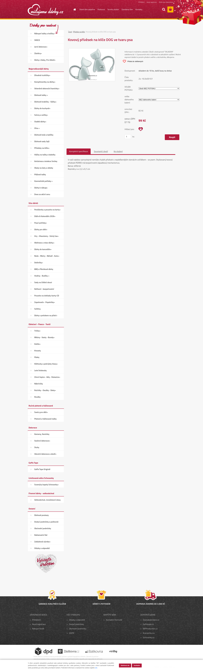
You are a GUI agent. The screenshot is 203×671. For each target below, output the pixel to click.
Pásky (36, 357)
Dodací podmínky (76, 624)
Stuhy (36, 447)
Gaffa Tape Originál (42, 469)
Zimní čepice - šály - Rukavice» (47, 377)
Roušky (37, 396)
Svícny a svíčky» (41, 114)
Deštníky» (38, 262)
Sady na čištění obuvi (43, 282)
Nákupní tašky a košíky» (44, 33)
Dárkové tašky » (41, 95)
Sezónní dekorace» (42, 440)
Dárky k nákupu (40, 187)
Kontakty (138, 9)
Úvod (70, 31)
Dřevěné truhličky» (42, 75)
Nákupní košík (38, 628)
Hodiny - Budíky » (41, 275)
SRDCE (37, 40)
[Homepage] (73, 9)
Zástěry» (38, 53)
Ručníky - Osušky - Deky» (45, 390)
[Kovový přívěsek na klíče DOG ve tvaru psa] (92, 49)
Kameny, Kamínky (41, 434)
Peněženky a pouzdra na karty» (47, 209)
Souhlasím (137, 665)
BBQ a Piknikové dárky (43, 269)
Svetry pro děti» (41, 412)
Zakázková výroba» (42, 541)
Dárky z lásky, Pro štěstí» (45, 59)
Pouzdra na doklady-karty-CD (46, 295)
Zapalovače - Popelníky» (44, 302)
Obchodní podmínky (42, 528)
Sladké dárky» (40, 121)
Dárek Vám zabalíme (87, 9)
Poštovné (101, 9)
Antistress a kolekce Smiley (45, 161)
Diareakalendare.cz (151, 619)
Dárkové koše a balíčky (43, 134)
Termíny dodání (113, 9)
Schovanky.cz (148, 637)
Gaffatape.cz (148, 624)
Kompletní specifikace (78, 151)
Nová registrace (151, 2)
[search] (164, 9)
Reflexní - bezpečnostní (44, 289)
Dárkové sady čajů (41, 141)
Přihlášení (141, 2)
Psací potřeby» (40, 222)
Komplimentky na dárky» (44, 81)
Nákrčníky (38, 383)
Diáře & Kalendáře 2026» (44, 216)
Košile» (37, 344)
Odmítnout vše (125, 665)
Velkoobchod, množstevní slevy (47, 499)
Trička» (37, 330)
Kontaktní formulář (114, 619)
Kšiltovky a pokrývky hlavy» (46, 363)
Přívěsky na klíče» (41, 148)
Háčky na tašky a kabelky (44, 154)
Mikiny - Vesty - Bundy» (44, 337)
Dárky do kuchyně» (42, 108)
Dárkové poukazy (41, 515)
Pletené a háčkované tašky (45, 418)
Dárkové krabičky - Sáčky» (45, 101)
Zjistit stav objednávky (166, 2)
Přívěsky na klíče (79, 31)
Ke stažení (118, 151)
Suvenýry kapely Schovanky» (46, 484)
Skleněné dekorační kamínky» (46, 88)
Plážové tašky (40, 174)
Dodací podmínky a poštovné (46, 521)
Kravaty (37, 350)
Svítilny (37, 308)
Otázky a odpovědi (42, 548)
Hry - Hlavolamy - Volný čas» (46, 236)
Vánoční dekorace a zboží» (45, 453)
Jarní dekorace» (40, 46)
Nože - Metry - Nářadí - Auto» (46, 255)
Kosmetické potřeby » (43, 181)
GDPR (71, 633)
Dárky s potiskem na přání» (45, 315)
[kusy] (128, 136)
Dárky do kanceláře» (43, 249)
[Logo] (45, 9)
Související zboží (101, 151)
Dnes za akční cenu (42, 194)
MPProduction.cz (150, 628)
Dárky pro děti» (40, 229)
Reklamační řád (40, 535)
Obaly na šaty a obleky (43, 167)
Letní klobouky (40, 370)
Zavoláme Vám (127, 9)
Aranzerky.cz (148, 633)
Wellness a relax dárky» (44, 242)
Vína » (37, 128)
